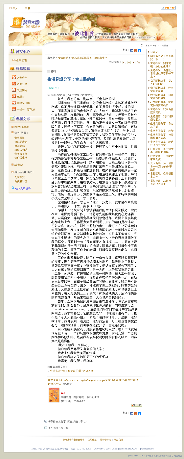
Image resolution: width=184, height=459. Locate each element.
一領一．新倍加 (23, 109)
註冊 (28, 8)
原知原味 (19, 145)
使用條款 (92, 439)
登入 (15, 8)
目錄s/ (153, 52)
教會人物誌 (20, 149)
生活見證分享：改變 (161, 130)
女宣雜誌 (19, 177)
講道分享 (19, 77)
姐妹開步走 (20, 141)
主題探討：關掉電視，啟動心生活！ (160, 65)
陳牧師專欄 (21, 126)
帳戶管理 (21, 60)
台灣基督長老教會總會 (73, 439)
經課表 (18, 96)
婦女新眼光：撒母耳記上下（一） (161, 58)
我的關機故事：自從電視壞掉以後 (161, 96)
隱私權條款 (105, 439)
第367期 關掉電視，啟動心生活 (89, 57)
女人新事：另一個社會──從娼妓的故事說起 (161, 166)
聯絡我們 (118, 439)
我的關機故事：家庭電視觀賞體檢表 (161, 104)
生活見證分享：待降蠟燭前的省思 (161, 136)
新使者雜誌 (20, 181)
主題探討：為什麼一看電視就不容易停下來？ (161, 73)
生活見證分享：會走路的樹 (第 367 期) (72, 370)
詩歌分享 (19, 84)
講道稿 (18, 164)
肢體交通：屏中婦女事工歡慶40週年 (161, 150)
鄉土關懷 (19, 137)
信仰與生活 (20, 157)
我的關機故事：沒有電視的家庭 (161, 89)
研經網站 (19, 90)
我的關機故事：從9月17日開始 (161, 82)
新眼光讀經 (21, 103)
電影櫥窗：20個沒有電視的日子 (160, 182)
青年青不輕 (20, 153)
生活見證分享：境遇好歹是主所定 (161, 143)
